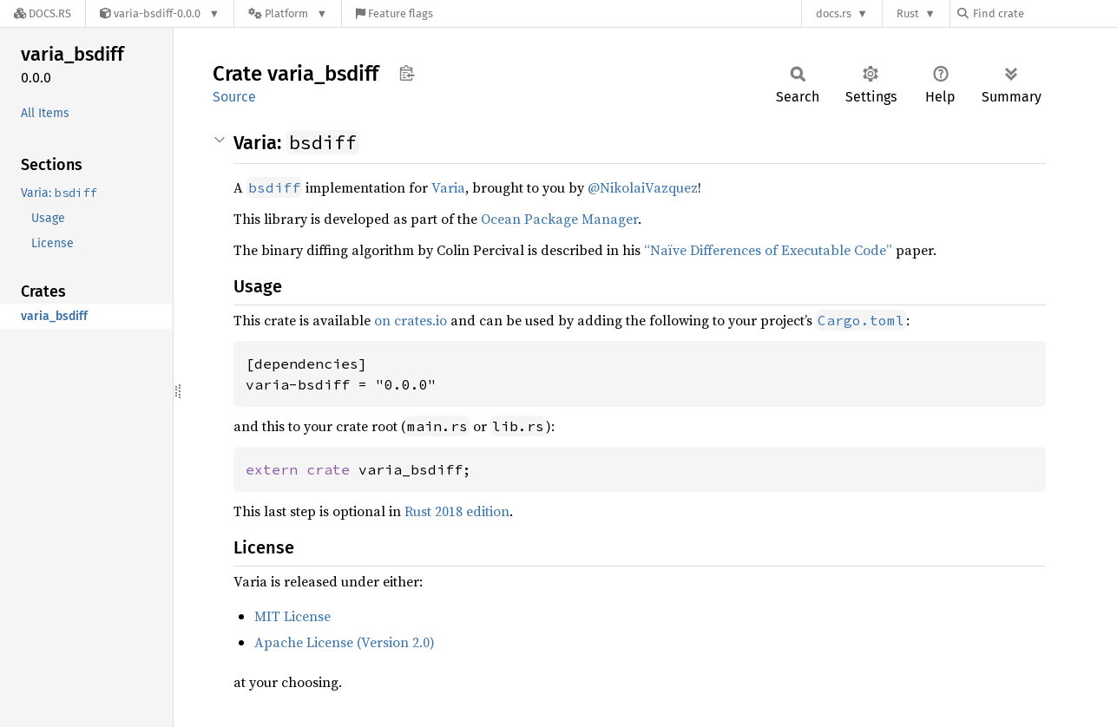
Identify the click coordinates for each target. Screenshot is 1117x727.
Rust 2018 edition (456, 511)
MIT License (292, 615)
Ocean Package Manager (559, 218)
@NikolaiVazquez (643, 187)
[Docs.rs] (42, 13)
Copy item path (406, 73)
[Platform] (287, 13)
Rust (908, 13)
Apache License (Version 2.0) (344, 642)
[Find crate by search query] (1044, 13)
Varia (448, 187)
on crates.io (410, 320)
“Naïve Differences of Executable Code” (768, 249)
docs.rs (833, 13)
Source (234, 96)
